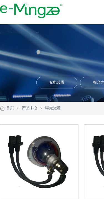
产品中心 (29, 108)
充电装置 (57, 82)
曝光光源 (53, 108)
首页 (10, 108)
